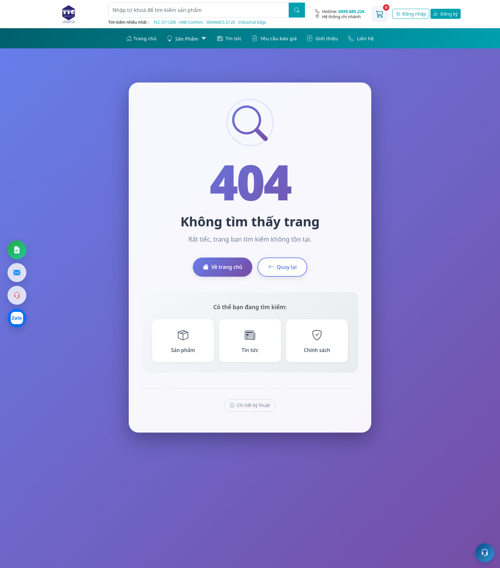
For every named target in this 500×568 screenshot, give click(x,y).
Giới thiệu (322, 38)
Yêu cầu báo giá (274, 38)
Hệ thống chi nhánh (338, 16)
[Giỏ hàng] (379, 13)
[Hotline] (339, 11)
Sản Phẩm (187, 38)
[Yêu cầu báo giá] (16, 250)
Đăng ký (445, 14)
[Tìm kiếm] (297, 10)
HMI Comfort (191, 22)
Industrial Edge (252, 22)
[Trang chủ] (68, 14)
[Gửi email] (16, 272)
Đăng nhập (410, 14)
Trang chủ (141, 38)
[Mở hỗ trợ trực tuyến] (484, 552)
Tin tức (229, 38)
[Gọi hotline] (16, 295)
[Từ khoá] (198, 10)
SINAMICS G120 (220, 22)
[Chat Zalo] (16, 318)
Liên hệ (361, 38)
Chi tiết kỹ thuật (250, 406)
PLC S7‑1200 (165, 22)
